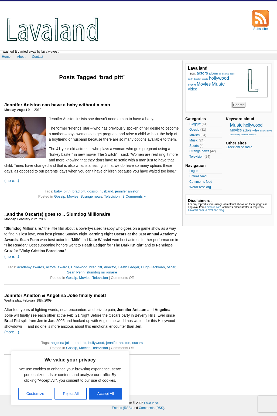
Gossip (59, 196)
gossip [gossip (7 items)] (205, 79)
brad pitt (79, 191)
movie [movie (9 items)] (192, 84)
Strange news (91, 196)
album (263, 131)
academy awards (30, 267)
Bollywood (79, 267)
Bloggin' (195, 124)
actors (51, 267)
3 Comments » (134, 196)
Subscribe (260, 27)
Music (193, 140)
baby (58, 191)
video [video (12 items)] (192, 89)
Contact (37, 57)
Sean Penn (75, 272)
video (255, 130)
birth (67, 191)
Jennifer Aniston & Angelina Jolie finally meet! (55, 295)
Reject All (70, 393)
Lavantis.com (213, 207)
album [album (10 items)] (213, 73)
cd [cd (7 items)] (220, 74)
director (110, 267)
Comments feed (200, 182)
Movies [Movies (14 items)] (204, 84)
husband (106, 191)
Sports (194, 146)
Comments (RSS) (151, 408)
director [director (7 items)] (197, 79)
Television (112, 196)
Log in (193, 171)
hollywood (96, 343)
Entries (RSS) (122, 408)
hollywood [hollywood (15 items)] (219, 78)
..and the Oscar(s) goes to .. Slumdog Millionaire (57, 214)
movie (269, 131)
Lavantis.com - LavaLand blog (206, 210)
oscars (137, 343)
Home (6, 57)
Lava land (151, 403)
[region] (70, 378)
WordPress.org (200, 187)
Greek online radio (239, 147)
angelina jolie (61, 343)
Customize (35, 393)
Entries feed (198, 176)
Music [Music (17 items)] (218, 84)
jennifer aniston (127, 191)
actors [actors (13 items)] (202, 73)
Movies (72, 196)
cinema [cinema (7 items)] (225, 74)
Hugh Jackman (153, 267)
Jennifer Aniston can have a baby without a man (57, 104)
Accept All (105, 393)
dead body (235, 134)
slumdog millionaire (102, 272)
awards (63, 267)
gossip (92, 191)
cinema (244, 134)
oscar (171, 267)
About (21, 57)
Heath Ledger (128, 267)
